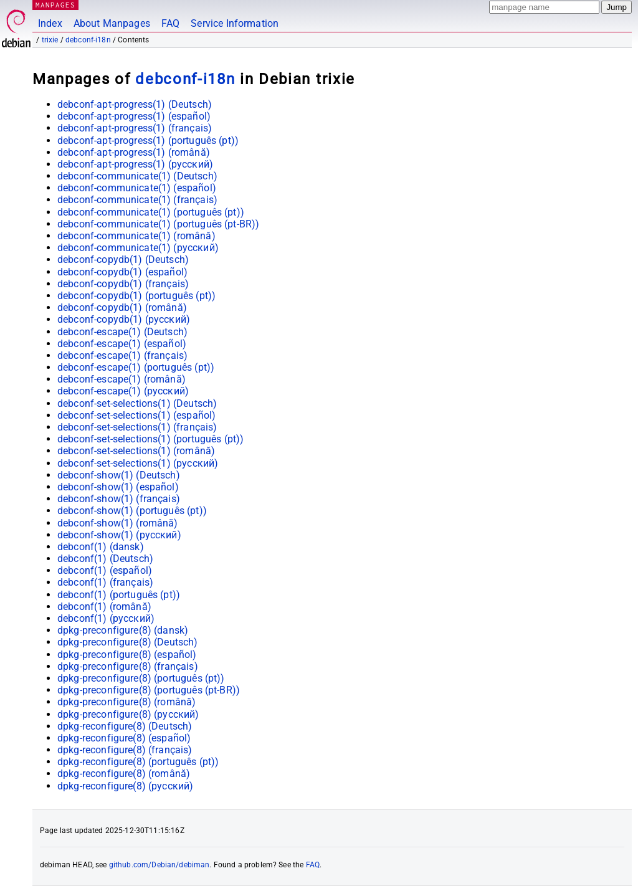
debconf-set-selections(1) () (137, 403)
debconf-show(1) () (118, 475)
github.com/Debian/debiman (159, 864)
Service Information (235, 23)
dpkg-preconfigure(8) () (122, 630)
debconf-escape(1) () (122, 332)
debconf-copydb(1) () (123, 259)
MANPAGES (55, 5)
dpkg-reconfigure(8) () (124, 726)
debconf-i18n (88, 40)
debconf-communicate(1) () (137, 176)
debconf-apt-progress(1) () (134, 104)
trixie (50, 40)
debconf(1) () (100, 547)
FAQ (170, 23)
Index (50, 23)
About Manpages (112, 23)
